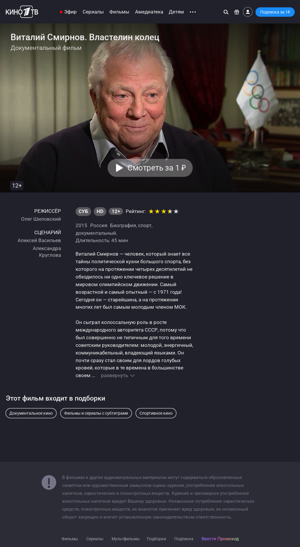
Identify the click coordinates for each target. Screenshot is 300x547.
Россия (98, 225)
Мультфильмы (126, 538)
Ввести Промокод (220, 538)
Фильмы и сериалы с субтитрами (96, 413)
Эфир (70, 12)
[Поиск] (226, 12)
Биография (123, 225)
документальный (96, 233)
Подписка (183, 538)
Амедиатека (149, 12)
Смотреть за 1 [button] (156, 168)
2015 (81, 225)
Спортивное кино (156, 413)
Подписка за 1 (275, 12)
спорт (144, 225)
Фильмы (119, 12)
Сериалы (93, 12)
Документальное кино (31, 413)
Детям (176, 12)
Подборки (156, 538)
